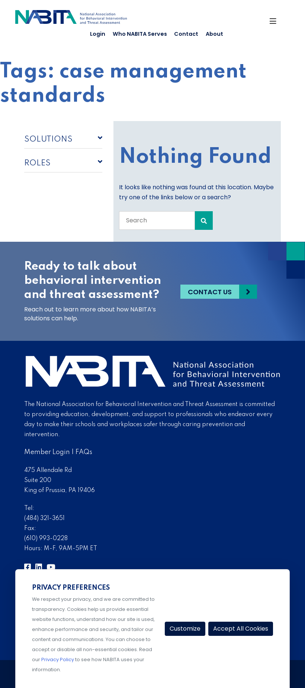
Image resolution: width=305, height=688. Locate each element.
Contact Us (210, 291)
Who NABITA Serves (140, 34)
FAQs (84, 452)
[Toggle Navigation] (276, 22)
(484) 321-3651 (44, 518)
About (214, 34)
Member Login (47, 452)
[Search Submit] (204, 220)
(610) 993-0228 (46, 539)
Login (97, 34)
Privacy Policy (57, 659)
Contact (186, 34)
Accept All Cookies (240, 628)
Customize (185, 628)
